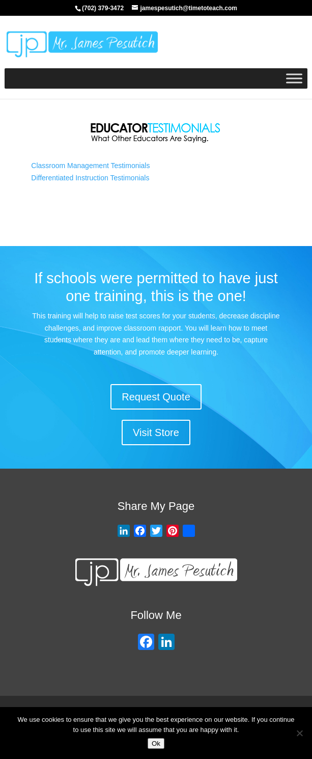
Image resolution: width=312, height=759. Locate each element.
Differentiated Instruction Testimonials (90, 178)
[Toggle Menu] (294, 78)
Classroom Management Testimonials (90, 165)
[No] (299, 733)
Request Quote (156, 396)
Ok (156, 743)
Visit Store (156, 432)
